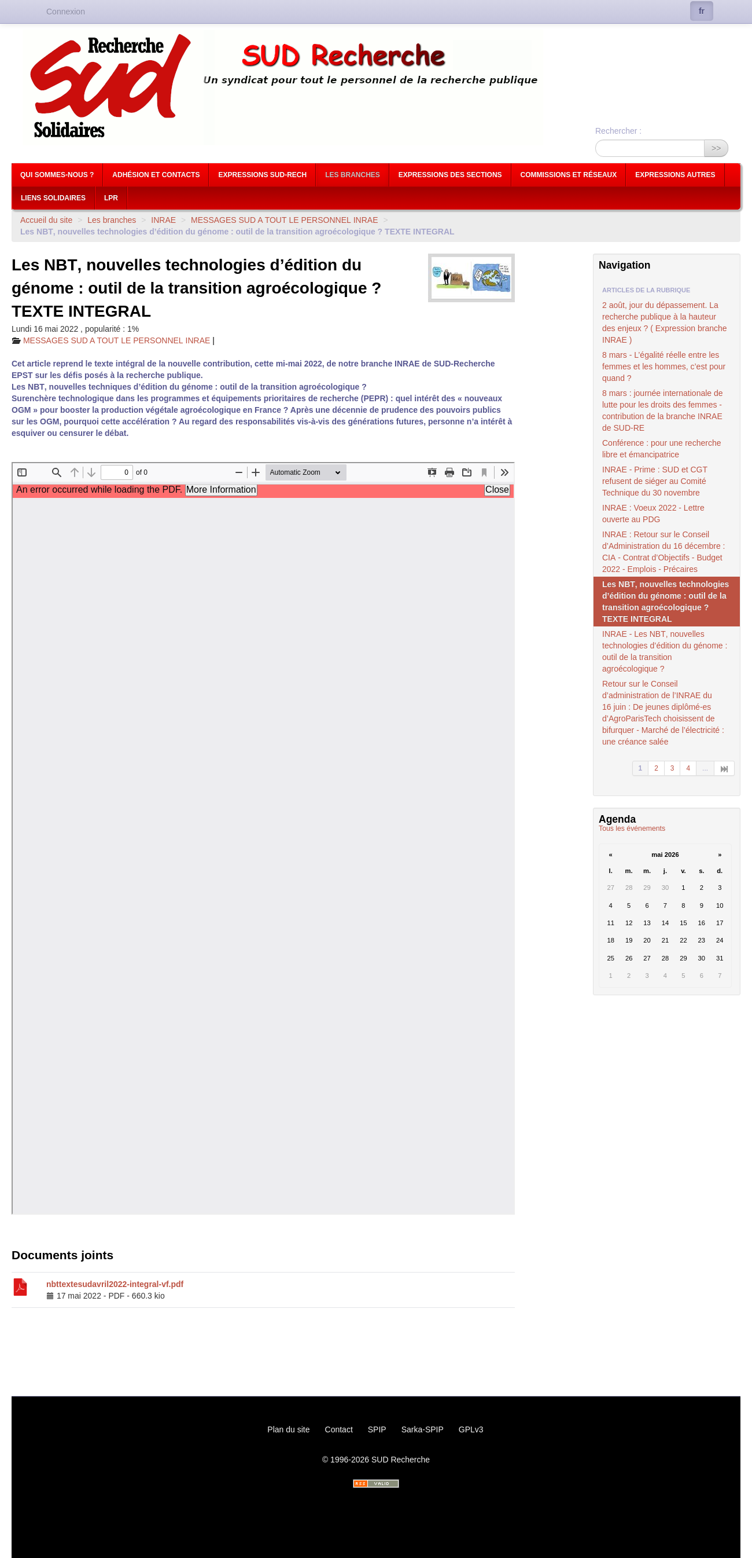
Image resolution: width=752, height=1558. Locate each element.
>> (716, 148)
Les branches (352, 175)
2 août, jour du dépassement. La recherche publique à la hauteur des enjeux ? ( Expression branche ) (664, 322)
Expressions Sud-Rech (262, 175)
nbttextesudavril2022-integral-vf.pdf (114, 1284)
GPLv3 (471, 1429)
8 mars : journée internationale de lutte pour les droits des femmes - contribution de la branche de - (662, 410)
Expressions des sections (450, 175)
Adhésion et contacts (156, 175)
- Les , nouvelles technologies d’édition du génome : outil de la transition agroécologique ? (664, 651)
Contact (339, 1429)
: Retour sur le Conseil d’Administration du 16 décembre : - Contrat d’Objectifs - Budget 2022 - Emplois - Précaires (663, 552)
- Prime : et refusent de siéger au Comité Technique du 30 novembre (654, 481)
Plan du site (288, 1429)
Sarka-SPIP (422, 1429)
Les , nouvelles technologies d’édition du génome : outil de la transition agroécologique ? (665, 602)
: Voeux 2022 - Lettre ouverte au (653, 513)
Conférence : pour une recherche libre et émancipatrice (661, 448)
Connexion (65, 11)
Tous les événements (632, 828)
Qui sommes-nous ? (57, 175)
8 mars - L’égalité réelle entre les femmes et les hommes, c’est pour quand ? (663, 366)
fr (702, 11)
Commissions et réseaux (569, 175)
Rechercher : (618, 130)
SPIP (377, 1429)
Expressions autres (675, 175)
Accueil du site (46, 220)
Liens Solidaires (53, 198)
